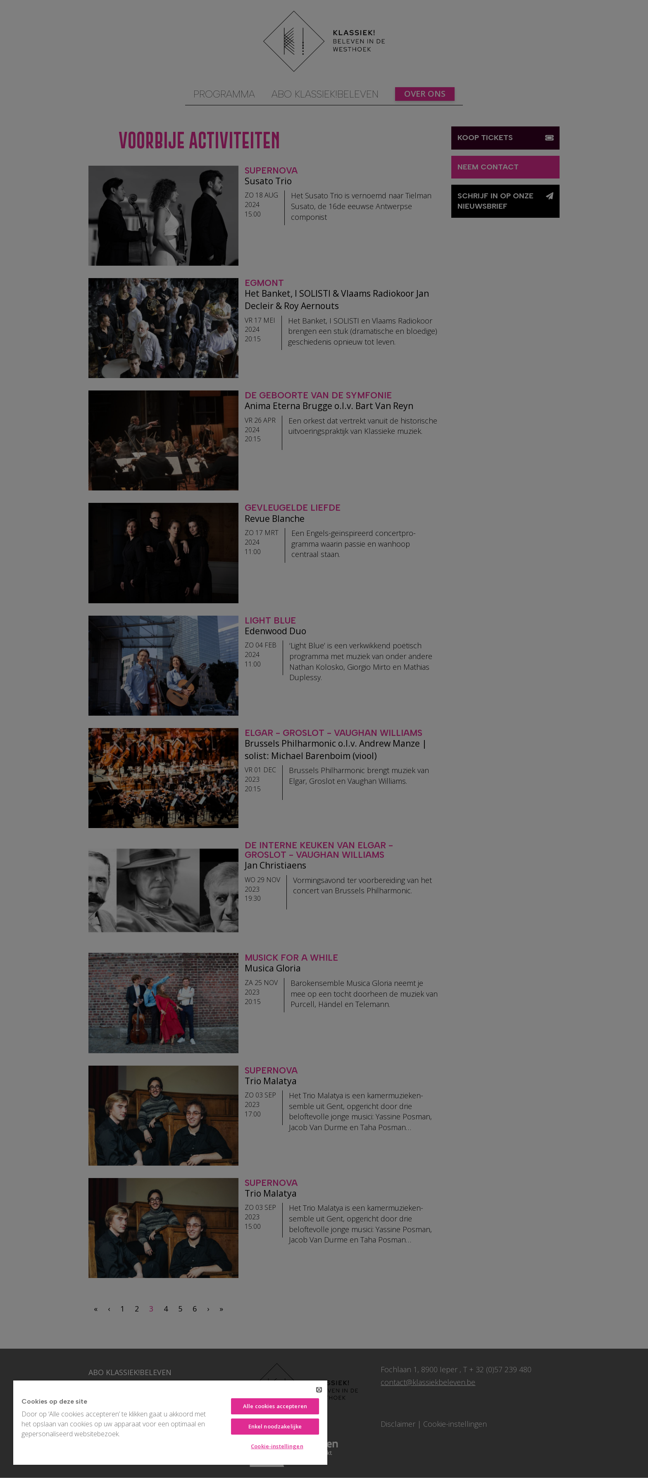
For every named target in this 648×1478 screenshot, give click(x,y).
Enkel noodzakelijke (275, 1426)
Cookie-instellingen (277, 1446)
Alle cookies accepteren (275, 1406)
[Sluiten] (319, 1389)
